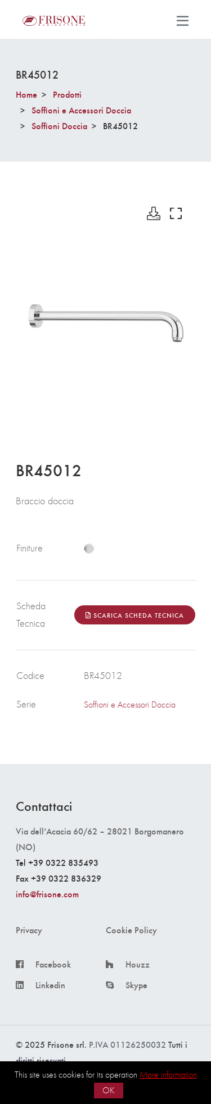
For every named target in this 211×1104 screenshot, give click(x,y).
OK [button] (108, 1090)
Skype (136, 985)
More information (168, 1074)
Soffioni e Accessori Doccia (81, 110)
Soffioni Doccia (59, 125)
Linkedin (50, 985)
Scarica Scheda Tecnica (135, 614)
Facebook (53, 964)
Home (26, 94)
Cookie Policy (131, 930)
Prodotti (67, 94)
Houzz (137, 964)
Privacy (29, 930)
